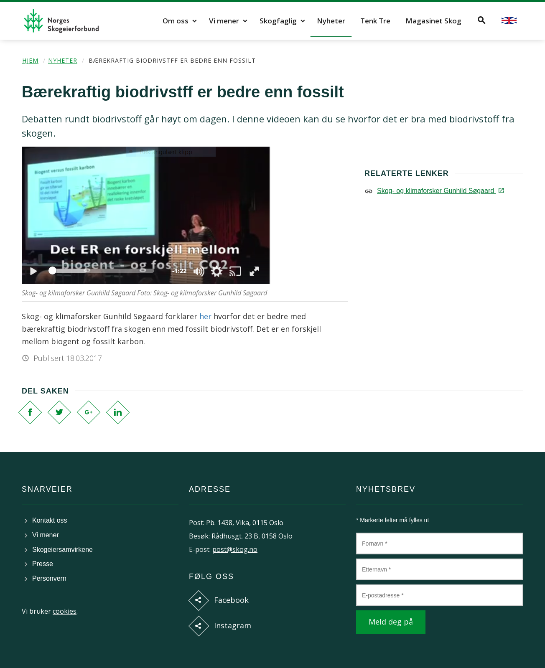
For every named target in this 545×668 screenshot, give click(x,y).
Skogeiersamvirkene (62, 549)
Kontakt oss (49, 520)
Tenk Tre (375, 20)
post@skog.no (234, 549)
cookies (64, 611)
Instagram (232, 625)
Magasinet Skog (433, 20)
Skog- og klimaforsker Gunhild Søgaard (440, 190)
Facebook (231, 600)
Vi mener (224, 20)
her (205, 316)
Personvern (49, 578)
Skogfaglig (278, 20)
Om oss (175, 20)
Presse (42, 563)
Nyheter (331, 20)
